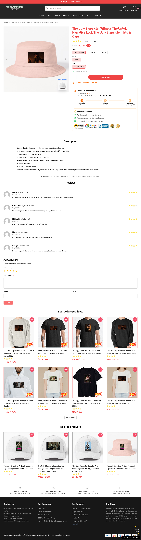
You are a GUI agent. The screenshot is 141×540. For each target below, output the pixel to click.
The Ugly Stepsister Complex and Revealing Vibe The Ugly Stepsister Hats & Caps (85, 468)
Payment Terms (77, 512)
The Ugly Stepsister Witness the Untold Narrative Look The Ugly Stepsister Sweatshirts (19, 353)
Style (74, 56)
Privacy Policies (43, 515)
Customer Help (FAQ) (79, 521)
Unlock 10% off (137, 530)
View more (70, 418)
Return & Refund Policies (80, 515)
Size (73, 63)
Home (6, 22)
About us (41, 509)
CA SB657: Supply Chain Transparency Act (52, 521)
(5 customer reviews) (89, 41)
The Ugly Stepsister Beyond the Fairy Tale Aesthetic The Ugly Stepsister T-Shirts (86, 403)
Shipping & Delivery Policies (81, 509)
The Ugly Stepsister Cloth (20, 22)
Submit (8, 302)
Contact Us (76, 518)
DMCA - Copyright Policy (46, 518)
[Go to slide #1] (30, 97)
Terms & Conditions (45, 512)
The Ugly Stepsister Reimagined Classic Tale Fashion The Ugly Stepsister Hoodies (19, 403)
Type (74, 49)
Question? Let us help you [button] (130, 537)
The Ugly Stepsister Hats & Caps (45, 22)
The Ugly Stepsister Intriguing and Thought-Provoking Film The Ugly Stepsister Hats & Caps (51, 468)
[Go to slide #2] (42, 97)
